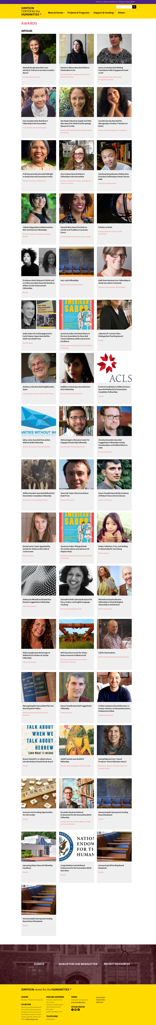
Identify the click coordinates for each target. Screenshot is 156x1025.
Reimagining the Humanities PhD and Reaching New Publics (38, 707)
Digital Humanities (110, 231)
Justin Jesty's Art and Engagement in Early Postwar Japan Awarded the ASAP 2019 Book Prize (37, 336)
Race (116, 130)
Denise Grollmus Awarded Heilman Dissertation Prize (75, 69)
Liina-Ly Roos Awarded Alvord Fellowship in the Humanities (72, 175)
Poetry (100, 553)
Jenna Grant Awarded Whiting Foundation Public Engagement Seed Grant (113, 70)
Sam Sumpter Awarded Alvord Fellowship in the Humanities (35, 122)
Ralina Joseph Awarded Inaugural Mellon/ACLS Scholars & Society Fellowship (36, 655)
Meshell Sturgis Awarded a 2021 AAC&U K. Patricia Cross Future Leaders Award (38, 70)
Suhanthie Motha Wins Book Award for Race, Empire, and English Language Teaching (76, 602)
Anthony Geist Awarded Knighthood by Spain (38, 388)
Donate (39, 964)
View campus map (32, 1019)
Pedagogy (72, 609)
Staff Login (99, 1002)
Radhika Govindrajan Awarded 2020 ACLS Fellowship (75, 388)
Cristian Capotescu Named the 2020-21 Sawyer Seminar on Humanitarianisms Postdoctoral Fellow (114, 708)
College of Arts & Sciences (110, 1)
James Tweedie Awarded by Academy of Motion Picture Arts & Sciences (113, 494)
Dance (83, 237)
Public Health (81, 130)
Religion (69, 74)
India (89, 766)
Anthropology (103, 77)
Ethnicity (115, 766)
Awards (37, 77)
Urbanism (72, 662)
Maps (127, 1)
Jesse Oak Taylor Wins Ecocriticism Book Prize (74, 494)
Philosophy (42, 128)
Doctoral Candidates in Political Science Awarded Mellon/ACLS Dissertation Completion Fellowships (114, 389)
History (82, 447)
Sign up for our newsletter (78, 964)
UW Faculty (50, 393)
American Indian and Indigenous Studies (36, 234)
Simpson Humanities (33, 11)
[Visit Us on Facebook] (72, 1009)
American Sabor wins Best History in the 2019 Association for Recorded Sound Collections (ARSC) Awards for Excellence (75, 337)
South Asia (26, 500)
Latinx (68, 345)
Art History (102, 183)
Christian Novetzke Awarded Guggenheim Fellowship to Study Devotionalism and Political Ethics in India (112, 444)
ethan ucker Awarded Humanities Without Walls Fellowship (36, 441)
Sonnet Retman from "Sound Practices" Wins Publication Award (112, 760)
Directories (122, 1)
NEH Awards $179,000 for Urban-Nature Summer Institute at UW (74, 654)
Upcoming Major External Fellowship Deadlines (38, 866)
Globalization (41, 181)
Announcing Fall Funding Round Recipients (111, 866)
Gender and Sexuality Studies (70, 237)
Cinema (70, 183)
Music (114, 183)
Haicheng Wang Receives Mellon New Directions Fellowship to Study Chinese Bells (113, 176)
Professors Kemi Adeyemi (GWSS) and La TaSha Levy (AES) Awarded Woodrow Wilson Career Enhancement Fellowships (39, 284)
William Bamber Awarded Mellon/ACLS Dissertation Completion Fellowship (39, 494)
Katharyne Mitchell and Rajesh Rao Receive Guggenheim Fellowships (37, 601)
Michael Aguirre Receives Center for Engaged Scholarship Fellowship (75, 441)
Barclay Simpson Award (74, 284)
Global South (102, 715)
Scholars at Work (105, 227)
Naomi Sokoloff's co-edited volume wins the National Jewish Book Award (38, 760)
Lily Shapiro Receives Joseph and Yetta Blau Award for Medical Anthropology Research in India (76, 123)
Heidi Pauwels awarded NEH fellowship (72, 760)
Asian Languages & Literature (76, 766)
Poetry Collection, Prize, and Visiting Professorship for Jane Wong (113, 547)
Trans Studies (27, 128)
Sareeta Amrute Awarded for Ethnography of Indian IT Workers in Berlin (113, 123)
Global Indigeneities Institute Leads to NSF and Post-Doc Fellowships (38, 228)
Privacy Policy (100, 997)
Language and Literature (81, 74)
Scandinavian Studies (73, 181)
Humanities (33, 447)
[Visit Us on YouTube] (78, 1009)
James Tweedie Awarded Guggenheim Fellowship (76, 707)
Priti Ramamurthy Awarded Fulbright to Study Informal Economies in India (38, 175)
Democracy (64, 393)
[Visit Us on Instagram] (75, 1009)
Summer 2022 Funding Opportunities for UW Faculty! (37, 813)
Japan (31, 343)
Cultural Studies (36, 500)
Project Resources (117, 964)
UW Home (99, 1)
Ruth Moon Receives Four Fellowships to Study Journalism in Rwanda (114, 281)
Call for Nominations (106, 653)
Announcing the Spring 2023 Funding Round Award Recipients (37, 920)
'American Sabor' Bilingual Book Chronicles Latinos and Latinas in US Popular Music (75, 549)
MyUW (133, 1)
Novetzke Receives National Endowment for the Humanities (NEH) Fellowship (76, 815)
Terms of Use (100, 999)
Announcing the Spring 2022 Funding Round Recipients (113, 813)
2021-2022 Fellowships (69, 280)
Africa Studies (120, 287)
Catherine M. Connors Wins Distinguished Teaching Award (110, 335)
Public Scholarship (115, 77)
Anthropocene (71, 659)
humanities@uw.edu (78, 1002)
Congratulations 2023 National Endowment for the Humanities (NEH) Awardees (76, 868)
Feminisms (32, 181)
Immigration (102, 79)
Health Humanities (67, 77)
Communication (28, 77)
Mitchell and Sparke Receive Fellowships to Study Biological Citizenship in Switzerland (110, 602)
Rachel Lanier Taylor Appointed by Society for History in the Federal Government (36, 549)
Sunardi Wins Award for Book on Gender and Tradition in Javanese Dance (74, 230)
